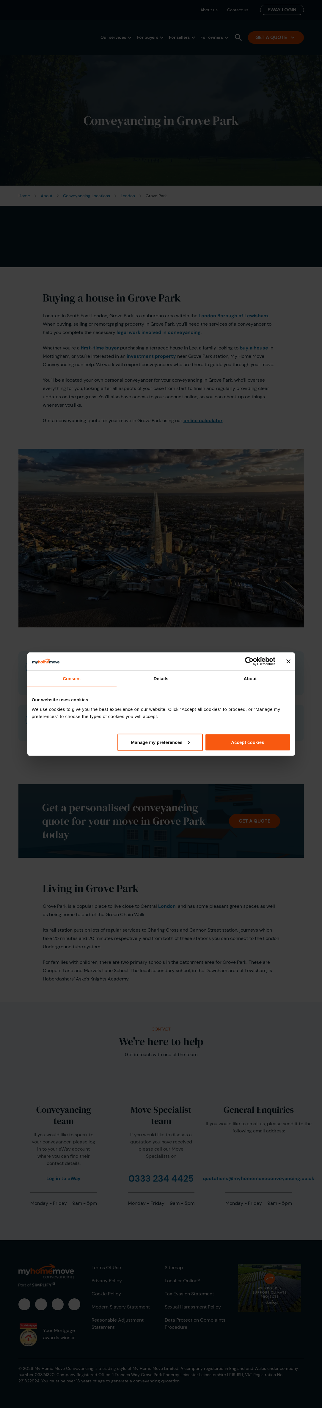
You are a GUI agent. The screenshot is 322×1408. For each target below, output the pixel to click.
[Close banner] (288, 661)
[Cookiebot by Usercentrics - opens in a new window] (249, 661)
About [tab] (250, 678)
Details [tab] (161, 678)
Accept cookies (247, 742)
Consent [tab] (72, 678)
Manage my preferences (160, 742)
